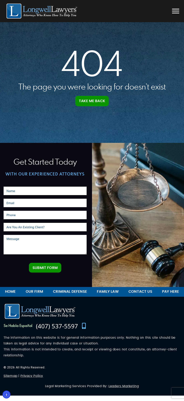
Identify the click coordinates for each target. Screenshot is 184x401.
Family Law (108, 297)
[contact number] (61, 331)
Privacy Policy (31, 381)
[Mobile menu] (175, 11)
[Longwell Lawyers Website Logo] (42, 11)
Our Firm (34, 297)
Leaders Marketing (124, 391)
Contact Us (140, 297)
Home (10, 297)
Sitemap (10, 381)
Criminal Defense (70, 297)
